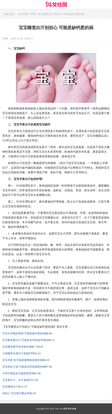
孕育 (33, 14)
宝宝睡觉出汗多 (11, 386)
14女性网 (22, 14)
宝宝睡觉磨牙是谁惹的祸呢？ (19, 346)
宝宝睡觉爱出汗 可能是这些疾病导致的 (25, 340)
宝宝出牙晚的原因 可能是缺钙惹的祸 (23, 333)
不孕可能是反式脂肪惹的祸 (18, 373)
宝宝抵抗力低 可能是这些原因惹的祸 (23, 366)
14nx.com (59, 409)
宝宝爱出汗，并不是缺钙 (17, 380)
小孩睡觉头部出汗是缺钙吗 (18, 353)
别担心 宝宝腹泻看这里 (16, 393)
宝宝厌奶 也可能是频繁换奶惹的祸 (22, 360)
